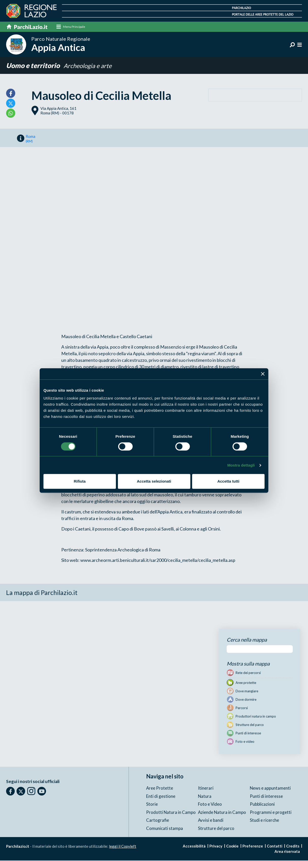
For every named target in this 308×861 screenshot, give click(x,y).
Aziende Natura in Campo (222, 812)
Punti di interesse (266, 796)
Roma (30, 138)
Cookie (232, 846)
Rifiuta (80, 481)
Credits (292, 846)
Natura (205, 796)
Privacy (215, 846)
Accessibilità (194, 846)
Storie (152, 804)
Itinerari (205, 788)
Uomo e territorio (33, 66)
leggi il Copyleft (122, 846)
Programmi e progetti (270, 812)
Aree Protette (159, 788)
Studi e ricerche (264, 820)
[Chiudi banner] (263, 374)
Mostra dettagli (241, 465)
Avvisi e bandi (211, 820)
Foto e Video (210, 804)
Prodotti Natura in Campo (171, 812)
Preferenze (252, 846)
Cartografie (157, 820)
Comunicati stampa (164, 828)
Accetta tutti (228, 481)
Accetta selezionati (154, 481)
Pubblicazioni (262, 804)
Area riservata (287, 852)
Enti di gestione (160, 796)
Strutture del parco (216, 828)
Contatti (274, 846)
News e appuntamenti (270, 788)
